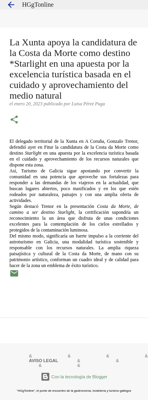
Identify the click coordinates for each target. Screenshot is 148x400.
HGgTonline (38, 4)
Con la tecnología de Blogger (74, 376)
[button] (14, 120)
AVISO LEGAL (43, 360)
